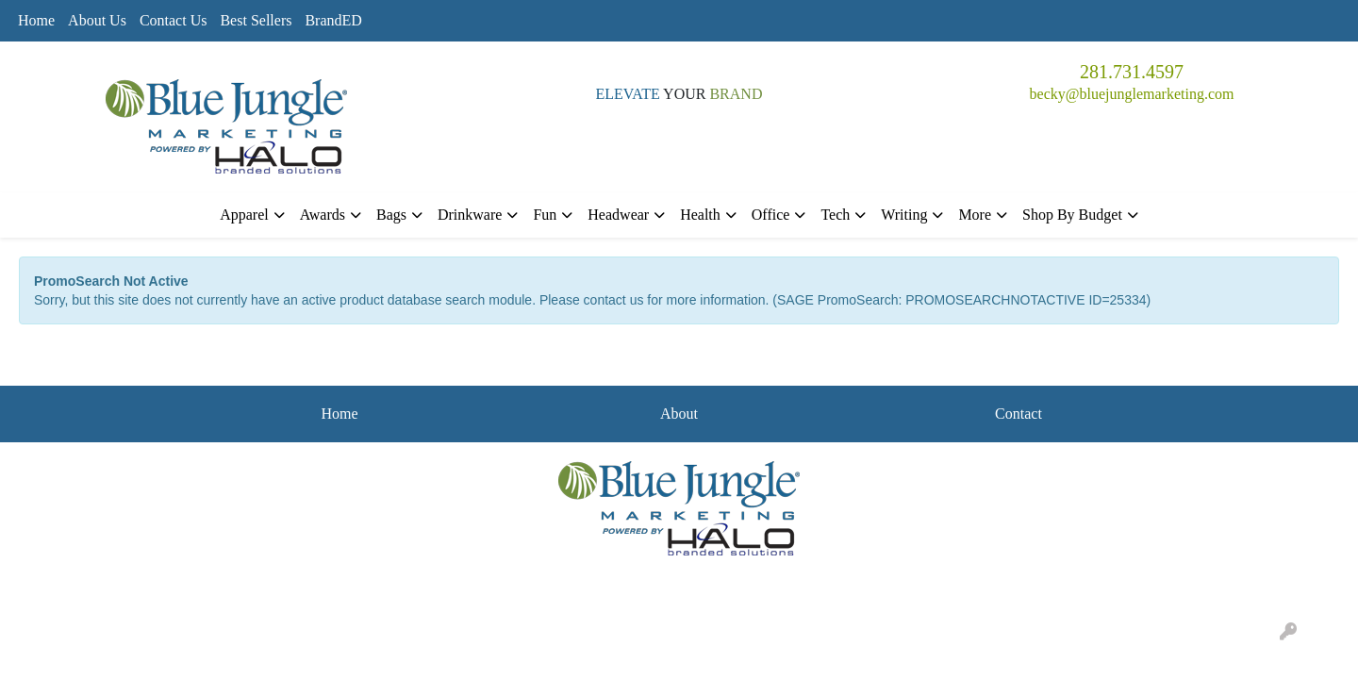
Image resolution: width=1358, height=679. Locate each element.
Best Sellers (255, 20)
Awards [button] (322, 215)
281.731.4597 (1132, 71)
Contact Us (173, 20)
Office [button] (771, 215)
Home (36, 20)
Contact (1018, 414)
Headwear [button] (618, 215)
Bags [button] (391, 215)
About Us (97, 20)
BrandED (333, 20)
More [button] (974, 215)
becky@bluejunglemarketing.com (1132, 94)
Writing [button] (904, 215)
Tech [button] (835, 215)
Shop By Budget (1072, 215)
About (679, 414)
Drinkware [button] (470, 215)
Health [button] (700, 215)
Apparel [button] (244, 215)
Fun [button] (544, 215)
